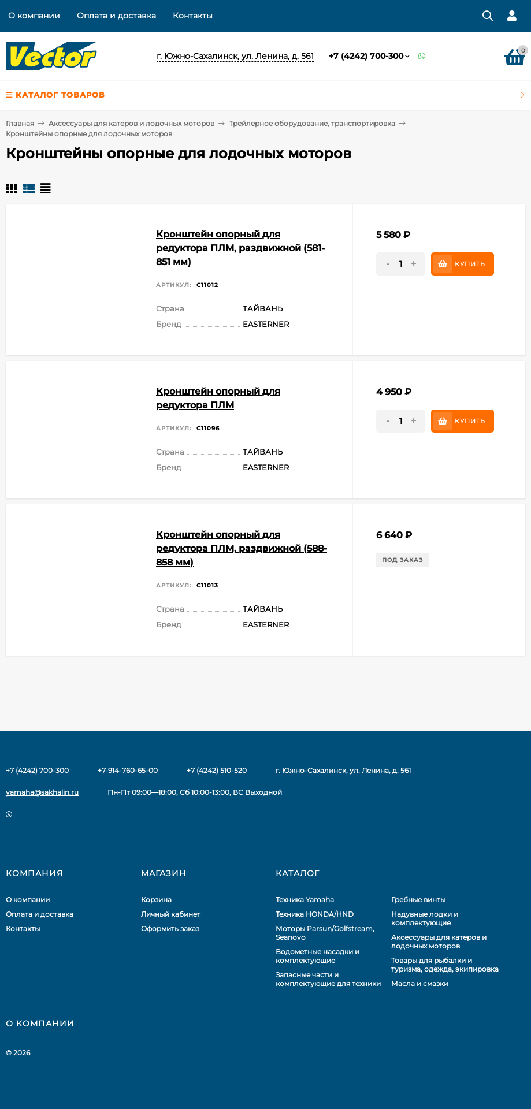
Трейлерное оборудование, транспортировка (312, 123)
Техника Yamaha (305, 899)
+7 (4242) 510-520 (217, 770)
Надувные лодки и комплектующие (424, 918)
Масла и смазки (419, 983)
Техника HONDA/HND (315, 914)
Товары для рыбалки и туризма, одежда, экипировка (445, 964)
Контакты (193, 15)
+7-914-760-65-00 (128, 770)
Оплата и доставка (116, 15)
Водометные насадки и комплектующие (317, 956)
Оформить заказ (170, 928)
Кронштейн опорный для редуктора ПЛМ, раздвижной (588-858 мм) (241, 548)
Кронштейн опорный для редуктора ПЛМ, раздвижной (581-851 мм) (240, 248)
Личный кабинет (170, 914)
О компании (34, 15)
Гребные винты (418, 899)
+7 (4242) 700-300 (366, 56)
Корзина (156, 899)
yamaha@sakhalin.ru (42, 792)
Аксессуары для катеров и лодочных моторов (131, 123)
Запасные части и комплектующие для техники (328, 979)
